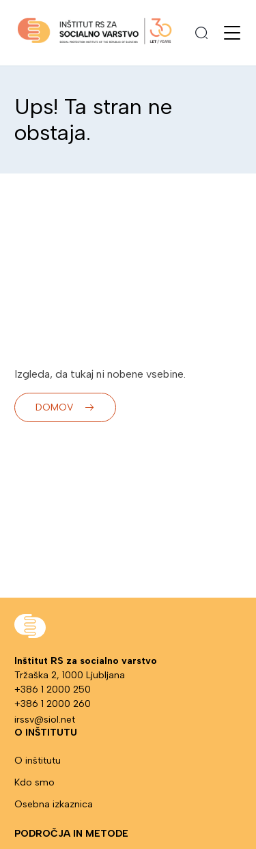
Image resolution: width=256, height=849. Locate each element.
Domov (65, 407)
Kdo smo (34, 782)
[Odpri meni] (232, 33)
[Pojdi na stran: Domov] (94, 33)
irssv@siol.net (44, 719)
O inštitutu (37, 760)
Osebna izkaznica (53, 804)
